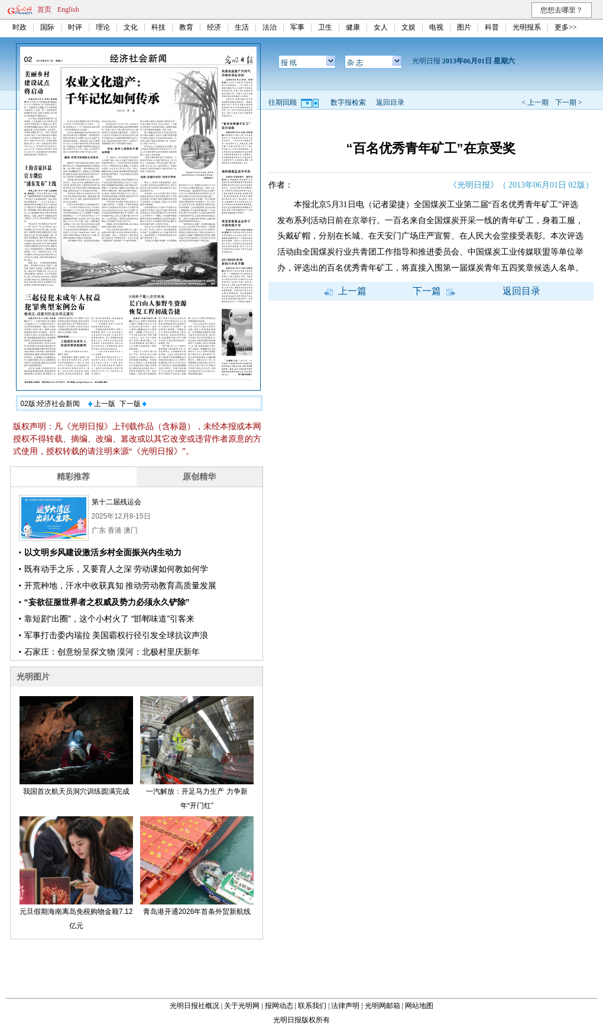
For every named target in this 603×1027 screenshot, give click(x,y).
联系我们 (312, 1006)
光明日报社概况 (194, 1006)
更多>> (566, 27)
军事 (297, 27)
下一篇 (434, 291)
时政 (19, 27)
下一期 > (568, 102)
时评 (75, 27)
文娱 (408, 27)
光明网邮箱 (382, 1006)
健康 (353, 27)
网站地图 (419, 1006)
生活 (242, 27)
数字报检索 (348, 102)
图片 (464, 27)
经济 (214, 27)
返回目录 (390, 102)
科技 (158, 27)
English (68, 9)
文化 (131, 27)
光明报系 (527, 27)
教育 (186, 27)
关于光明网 (242, 1006)
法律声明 (345, 1006)
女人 (381, 27)
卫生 (325, 27)
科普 (492, 27)
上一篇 (345, 291)
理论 (103, 27)
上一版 (101, 404)
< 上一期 (535, 102)
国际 (47, 27)
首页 (44, 9)
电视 (436, 27)
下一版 (133, 404)
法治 (269, 27)
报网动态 (279, 1006)
